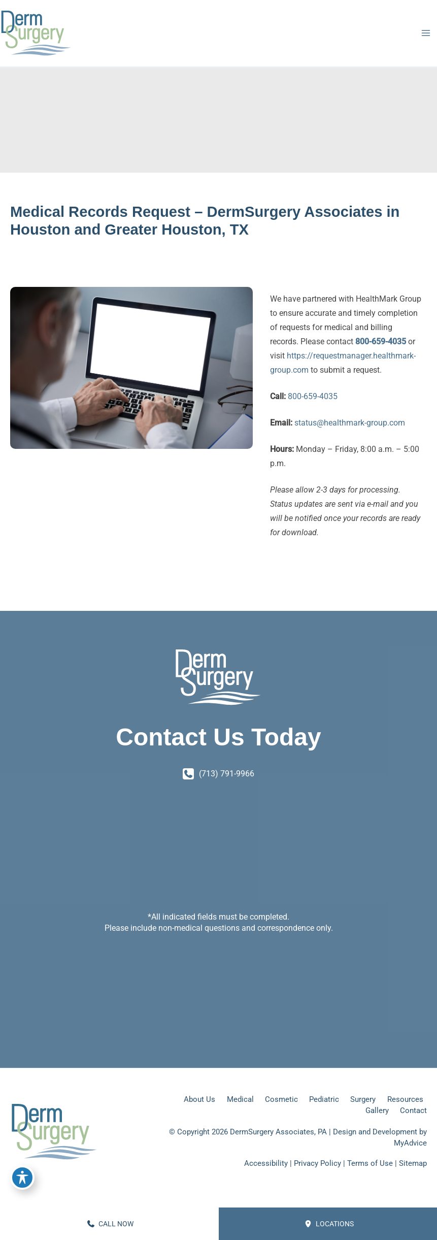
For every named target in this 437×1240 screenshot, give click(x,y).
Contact (413, 1110)
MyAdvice (410, 1143)
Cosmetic (281, 1099)
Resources (405, 1099)
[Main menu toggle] (425, 33)
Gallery (377, 1110)
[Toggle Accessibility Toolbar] (22, 1177)
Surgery (363, 1099)
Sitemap (413, 1163)
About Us (199, 1099)
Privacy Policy (317, 1163)
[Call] (218, 774)
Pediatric (324, 1099)
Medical (240, 1099)
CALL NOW (110, 1224)
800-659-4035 (313, 396)
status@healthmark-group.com (349, 423)
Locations (329, 1224)
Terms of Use (370, 1163)
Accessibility (266, 1163)
